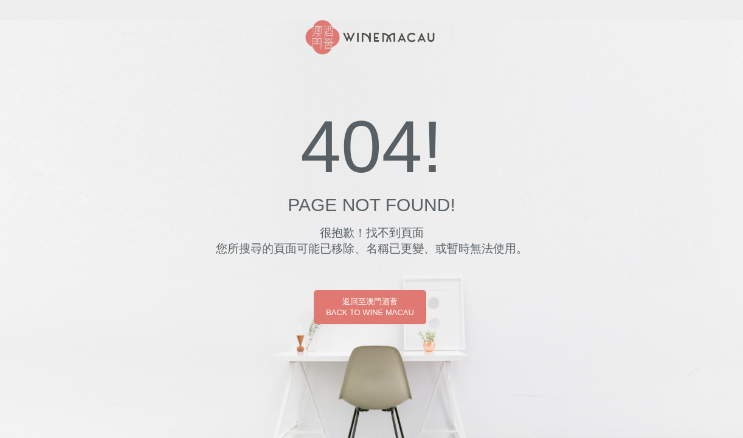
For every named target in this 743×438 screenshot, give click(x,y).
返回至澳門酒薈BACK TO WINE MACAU (370, 307)
